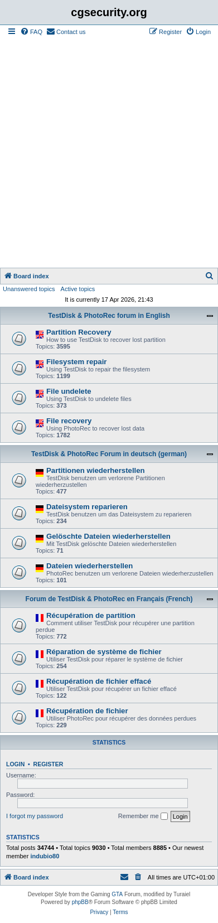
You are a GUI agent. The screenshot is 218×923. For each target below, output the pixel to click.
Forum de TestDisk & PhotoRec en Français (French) (109, 599)
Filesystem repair (76, 361)
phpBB (80, 902)
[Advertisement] (109, 153)
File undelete (68, 391)
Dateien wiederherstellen (89, 566)
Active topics (78, 289)
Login (15, 764)
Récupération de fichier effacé (98, 681)
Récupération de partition (90, 615)
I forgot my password (34, 816)
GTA (117, 894)
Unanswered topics (29, 289)
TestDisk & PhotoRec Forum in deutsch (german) (109, 454)
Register (48, 764)
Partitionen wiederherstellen (95, 470)
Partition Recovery (79, 332)
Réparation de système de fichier (104, 651)
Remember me (143, 816)
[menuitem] (31, 31)
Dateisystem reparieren (87, 506)
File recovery (68, 421)
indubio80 (44, 856)
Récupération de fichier (87, 711)
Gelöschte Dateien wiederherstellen (108, 536)
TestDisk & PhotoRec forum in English (108, 316)
